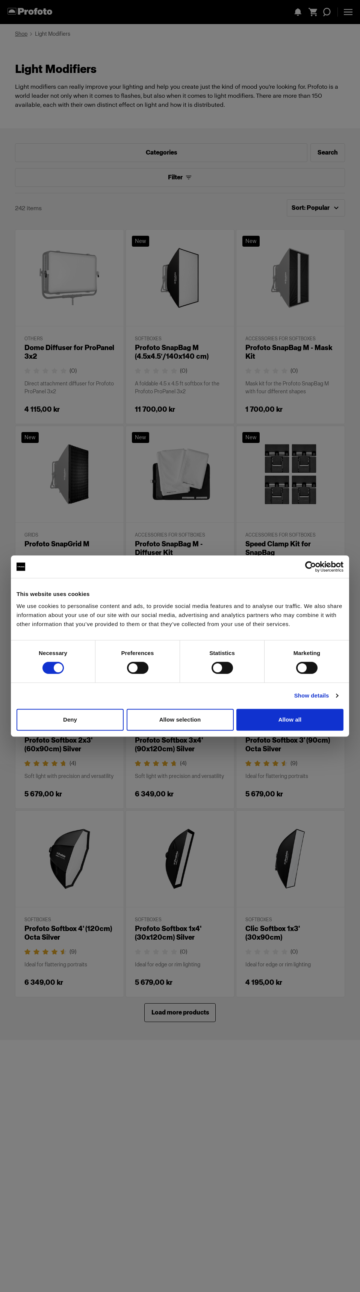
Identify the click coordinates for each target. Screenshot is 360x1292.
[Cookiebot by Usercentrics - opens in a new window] (310, 566)
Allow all (290, 719)
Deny (70, 719)
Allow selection (180, 719)
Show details (311, 695)
